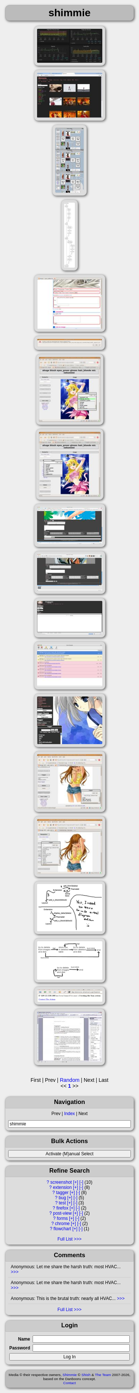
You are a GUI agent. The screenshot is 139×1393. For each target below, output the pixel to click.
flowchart (62, 1228)
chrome (62, 1223)
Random (69, 1080)
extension (62, 1187)
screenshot (61, 1182)
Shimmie (70, 1375)
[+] (75, 1182)
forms (62, 1218)
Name (24, 1339)
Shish (86, 1375)
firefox (62, 1208)
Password (19, 1348)
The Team (103, 1375)
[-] (81, 1182)
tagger (62, 1192)
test (62, 1202)
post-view (62, 1213)
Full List (65, 1239)
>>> (15, 1272)
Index (69, 1113)
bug (62, 1197)
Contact (69, 1383)
